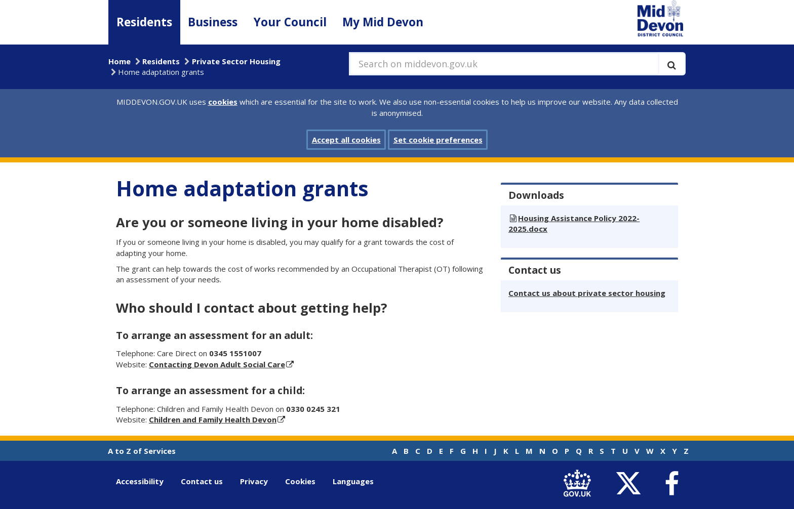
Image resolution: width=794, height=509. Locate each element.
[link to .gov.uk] (579, 483)
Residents (144, 22)
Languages (353, 481)
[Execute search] (672, 63)
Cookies (300, 481)
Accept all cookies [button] (346, 140)
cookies (222, 102)
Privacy (254, 481)
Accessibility (140, 481)
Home (119, 61)
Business (212, 22)
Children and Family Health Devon (212, 419)
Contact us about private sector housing (586, 293)
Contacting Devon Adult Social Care (217, 364)
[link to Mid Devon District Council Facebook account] (671, 483)
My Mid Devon (382, 22)
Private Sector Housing (236, 61)
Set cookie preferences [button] (438, 140)
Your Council (290, 22)
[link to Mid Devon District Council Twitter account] (630, 483)
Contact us (202, 481)
